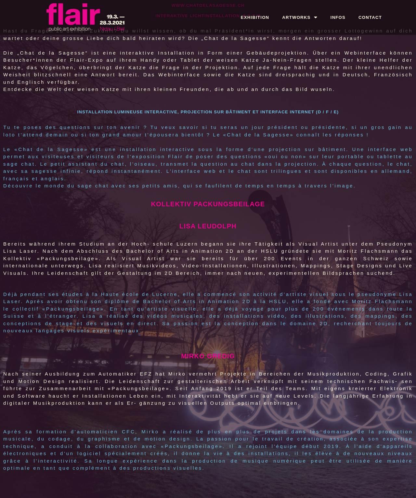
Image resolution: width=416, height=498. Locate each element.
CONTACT (370, 17)
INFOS (338, 17)
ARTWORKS (299, 17)
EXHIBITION (255, 17)
